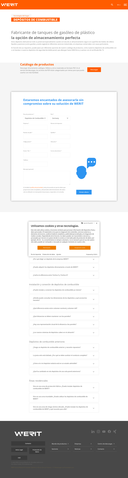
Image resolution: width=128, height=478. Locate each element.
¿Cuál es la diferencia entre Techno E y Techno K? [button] (64, 275)
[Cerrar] (96, 223)
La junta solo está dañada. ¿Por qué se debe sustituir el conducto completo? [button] (64, 355)
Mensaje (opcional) (28, 169)
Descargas (94, 70)
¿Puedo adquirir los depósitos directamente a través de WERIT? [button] (64, 267)
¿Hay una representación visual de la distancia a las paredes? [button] (64, 324)
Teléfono (25, 160)
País (52, 114)
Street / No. (26, 151)
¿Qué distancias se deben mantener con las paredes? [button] (64, 316)
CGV (19, 458)
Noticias (77, 449)
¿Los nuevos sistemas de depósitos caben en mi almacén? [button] (64, 332)
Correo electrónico (56, 151)
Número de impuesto (56, 123)
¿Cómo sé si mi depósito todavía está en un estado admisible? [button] (64, 363)
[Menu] (125, 5)
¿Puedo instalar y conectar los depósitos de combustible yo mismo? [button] (64, 290)
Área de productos (28, 114)
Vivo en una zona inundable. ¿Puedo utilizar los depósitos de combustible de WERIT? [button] (64, 397)
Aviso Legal (19, 450)
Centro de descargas (105, 444)
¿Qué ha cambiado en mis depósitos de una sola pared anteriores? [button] (64, 371)
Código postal (27, 142)
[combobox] (35, 118)
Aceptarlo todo (80, 248)
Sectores (55, 449)
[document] (64, 235)
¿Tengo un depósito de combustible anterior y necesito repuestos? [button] (64, 347)
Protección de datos (49, 254)
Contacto (28, 443)
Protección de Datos (37, 451)
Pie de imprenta (36, 254)
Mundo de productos (59, 444)
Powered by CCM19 (91, 254)
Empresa (26, 123)
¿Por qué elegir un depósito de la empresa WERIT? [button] (64, 259)
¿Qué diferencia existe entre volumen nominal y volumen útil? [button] (64, 308)
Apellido (53, 132)
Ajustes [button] (58, 254)
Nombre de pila (27, 132)
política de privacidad (37, 187)
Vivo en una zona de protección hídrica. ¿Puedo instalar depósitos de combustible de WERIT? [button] (64, 387)
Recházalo (46, 248)
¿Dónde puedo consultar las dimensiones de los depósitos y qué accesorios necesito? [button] (64, 299)
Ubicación (54, 142)
